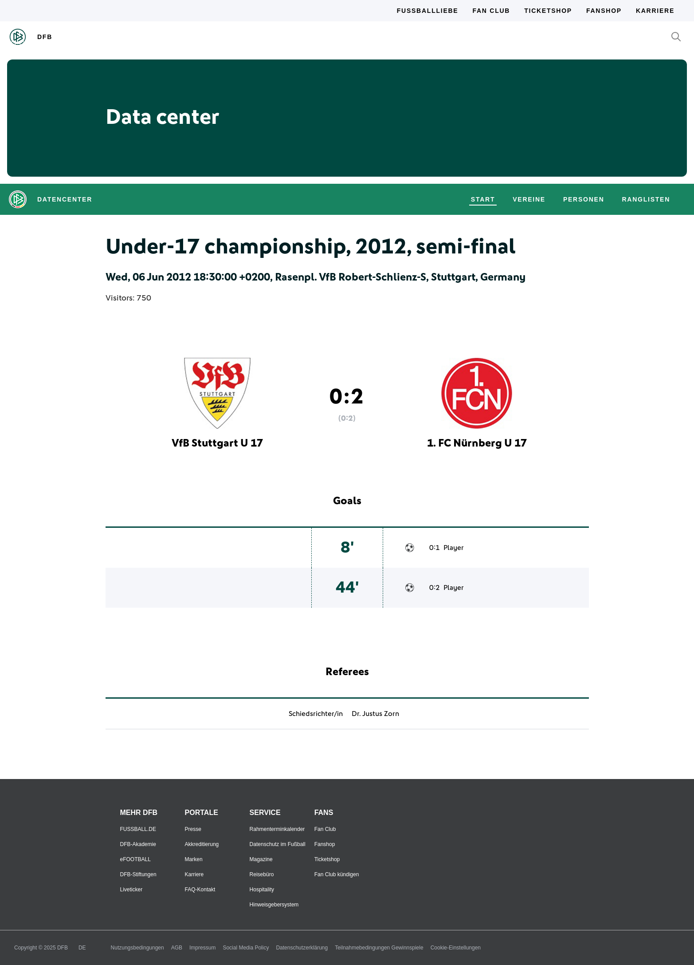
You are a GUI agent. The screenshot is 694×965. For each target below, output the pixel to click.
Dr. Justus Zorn (375, 713)
